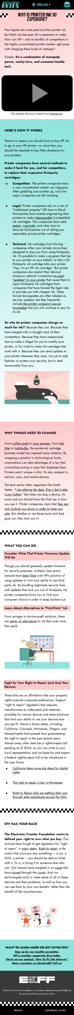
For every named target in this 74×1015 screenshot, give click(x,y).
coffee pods (20, 443)
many (25, 848)
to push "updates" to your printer (38, 278)
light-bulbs (21, 448)
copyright (29, 225)
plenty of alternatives (23, 621)
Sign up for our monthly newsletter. (37, 952)
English (42, 4)
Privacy (18, 1010)
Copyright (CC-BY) (55, 1010)
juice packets (41, 443)
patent (17, 225)
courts (41, 872)
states (33, 848)
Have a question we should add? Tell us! (37, 963)
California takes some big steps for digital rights (40, 770)
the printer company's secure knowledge (37, 305)
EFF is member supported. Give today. (37, 955)
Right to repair (48, 848)
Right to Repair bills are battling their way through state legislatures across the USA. (40, 795)
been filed (29, 575)
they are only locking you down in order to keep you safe (36, 509)
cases (58, 867)
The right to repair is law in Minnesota (38, 782)
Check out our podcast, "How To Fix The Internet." (37, 959)
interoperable (43, 217)
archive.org (56, 114)
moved (16, 872)
